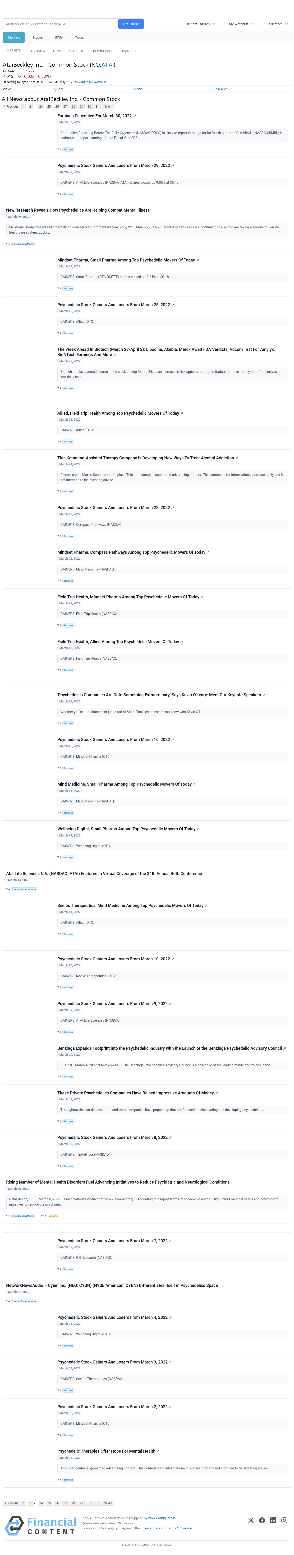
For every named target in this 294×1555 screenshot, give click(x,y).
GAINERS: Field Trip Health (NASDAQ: (89, 614)
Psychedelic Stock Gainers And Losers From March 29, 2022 (115, 165)
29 (81, 107)
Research (220, 89)
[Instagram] (284, 1527)
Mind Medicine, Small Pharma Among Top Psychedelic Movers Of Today (126, 785)
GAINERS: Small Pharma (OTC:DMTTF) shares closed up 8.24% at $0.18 (115, 277)
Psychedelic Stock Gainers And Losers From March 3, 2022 (114, 1363)
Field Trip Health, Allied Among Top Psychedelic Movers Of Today (120, 642)
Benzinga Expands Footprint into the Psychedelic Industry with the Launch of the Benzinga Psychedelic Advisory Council (171, 1049)
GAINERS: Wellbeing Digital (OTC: (86, 847)
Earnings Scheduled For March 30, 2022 (96, 115)
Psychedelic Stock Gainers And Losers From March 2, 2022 (114, 1407)
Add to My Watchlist (92, 82)
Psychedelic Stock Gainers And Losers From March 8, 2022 (114, 1138)
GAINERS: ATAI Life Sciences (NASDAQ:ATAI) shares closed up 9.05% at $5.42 (119, 183)
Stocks (37, 37)
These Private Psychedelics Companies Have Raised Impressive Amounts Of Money (137, 1093)
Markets (14, 37)
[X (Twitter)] (251, 1527)
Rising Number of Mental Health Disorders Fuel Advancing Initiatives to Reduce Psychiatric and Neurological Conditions (118, 1183)
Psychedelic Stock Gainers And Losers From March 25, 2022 (115, 304)
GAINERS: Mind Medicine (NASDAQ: (88, 570)
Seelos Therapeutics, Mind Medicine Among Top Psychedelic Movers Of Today (132, 906)
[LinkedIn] (273, 1527)
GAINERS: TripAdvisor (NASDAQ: (85, 1156)
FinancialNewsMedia (22, 244)
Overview (38, 50)
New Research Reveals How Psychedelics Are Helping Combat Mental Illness (78, 210)
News (57, 50)
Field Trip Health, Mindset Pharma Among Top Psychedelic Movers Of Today (130, 597)
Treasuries (128, 50)
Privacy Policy (150, 1529)
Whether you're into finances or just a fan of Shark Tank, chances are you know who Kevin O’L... (132, 712)
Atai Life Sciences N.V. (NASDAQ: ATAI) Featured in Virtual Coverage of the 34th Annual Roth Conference (104, 874)
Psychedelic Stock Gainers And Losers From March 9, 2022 (114, 1004)
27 (65, 107)
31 (97, 107)
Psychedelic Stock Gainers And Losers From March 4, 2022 (114, 1318)
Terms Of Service (179, 1529)
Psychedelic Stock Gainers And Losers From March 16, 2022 (115, 740)
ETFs (59, 37)
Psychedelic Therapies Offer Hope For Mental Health (108, 1452)
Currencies (77, 50)
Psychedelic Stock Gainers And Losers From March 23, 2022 (115, 507)
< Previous (11, 107)
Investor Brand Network (24, 890)
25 (49, 107)
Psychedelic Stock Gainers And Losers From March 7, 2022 (114, 1241)
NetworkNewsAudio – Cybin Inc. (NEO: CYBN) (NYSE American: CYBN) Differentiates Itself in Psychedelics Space (112, 1286)
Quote (59, 89)
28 (73, 107)
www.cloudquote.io (162, 1519)
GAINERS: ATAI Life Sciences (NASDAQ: (90, 1021)
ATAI (107, 64)
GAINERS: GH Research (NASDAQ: (86, 1259)
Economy (53, 1216)
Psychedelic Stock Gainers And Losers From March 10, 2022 (115, 959)
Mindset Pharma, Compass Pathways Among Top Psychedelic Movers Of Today (133, 552)
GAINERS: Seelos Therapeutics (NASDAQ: (92, 1380)
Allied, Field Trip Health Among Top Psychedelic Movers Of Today (120, 413)
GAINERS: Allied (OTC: (77, 322)
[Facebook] (262, 1527)
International (102, 50)
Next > (108, 107)
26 (57, 107)
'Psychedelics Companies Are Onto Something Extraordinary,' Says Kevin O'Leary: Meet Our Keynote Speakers (161, 695)
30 (89, 107)
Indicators (275, 24)
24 (41, 107)
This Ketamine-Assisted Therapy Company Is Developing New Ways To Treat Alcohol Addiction (147, 458)
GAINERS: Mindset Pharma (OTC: (85, 757)
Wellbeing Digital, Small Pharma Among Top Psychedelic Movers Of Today (128, 829)
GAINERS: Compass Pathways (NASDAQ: (91, 525)
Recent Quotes (198, 24)
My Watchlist (238, 24)
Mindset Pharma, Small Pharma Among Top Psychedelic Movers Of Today (128, 260)
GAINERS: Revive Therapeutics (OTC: (88, 977)
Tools (79, 37)
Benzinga (68, 149)
